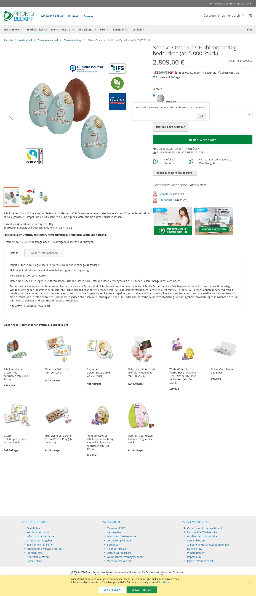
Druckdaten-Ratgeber (39, 540)
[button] (11, 116)
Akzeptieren (141, 589)
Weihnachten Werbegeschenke (125, 557)
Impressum (194, 557)
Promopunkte (35, 552)
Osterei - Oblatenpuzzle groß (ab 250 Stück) (98, 372)
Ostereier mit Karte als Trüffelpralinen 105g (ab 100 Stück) (141, 372)
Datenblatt (166, 193)
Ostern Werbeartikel (48, 40)
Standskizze (167, 200)
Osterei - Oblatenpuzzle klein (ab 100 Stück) (15, 439)
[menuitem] (12, 29)
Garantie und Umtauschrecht (204, 528)
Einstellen (112, 589)
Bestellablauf (34, 528)
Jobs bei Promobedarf (200, 561)
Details (14, 253)
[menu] (128, 29)
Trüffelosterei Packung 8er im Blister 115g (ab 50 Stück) (58, 439)
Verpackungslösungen (120, 540)
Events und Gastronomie (121, 536)
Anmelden (215, 3)
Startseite (8, 40)
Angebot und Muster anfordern (45, 548)
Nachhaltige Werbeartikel (202, 532)
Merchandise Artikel (119, 561)
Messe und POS (116, 528)
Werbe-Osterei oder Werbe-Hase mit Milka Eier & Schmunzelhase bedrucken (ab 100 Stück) (182, 375)
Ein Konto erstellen (241, 3)
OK (201, 115)
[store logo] (19, 16)
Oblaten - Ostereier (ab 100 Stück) (56, 370)
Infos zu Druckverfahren (41, 536)
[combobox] (224, 15)
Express (88, 16)
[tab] (14, 253)
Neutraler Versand (38, 557)
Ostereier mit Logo (73, 40)
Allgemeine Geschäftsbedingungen (208, 544)
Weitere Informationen (44, 253)
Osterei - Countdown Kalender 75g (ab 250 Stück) (140, 439)
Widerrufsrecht (196, 552)
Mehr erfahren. (164, 582)
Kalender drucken (117, 548)
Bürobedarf (114, 544)
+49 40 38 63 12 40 (52, 16)
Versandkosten (196, 540)
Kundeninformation (38, 532)
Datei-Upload (34, 561)
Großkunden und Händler (202, 536)
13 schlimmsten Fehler (40, 544)
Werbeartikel (25, 40)
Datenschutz (194, 548)
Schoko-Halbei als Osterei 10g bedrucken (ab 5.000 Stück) (16, 374)
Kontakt (73, 16)
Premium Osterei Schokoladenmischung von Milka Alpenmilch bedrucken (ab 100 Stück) (100, 442)
